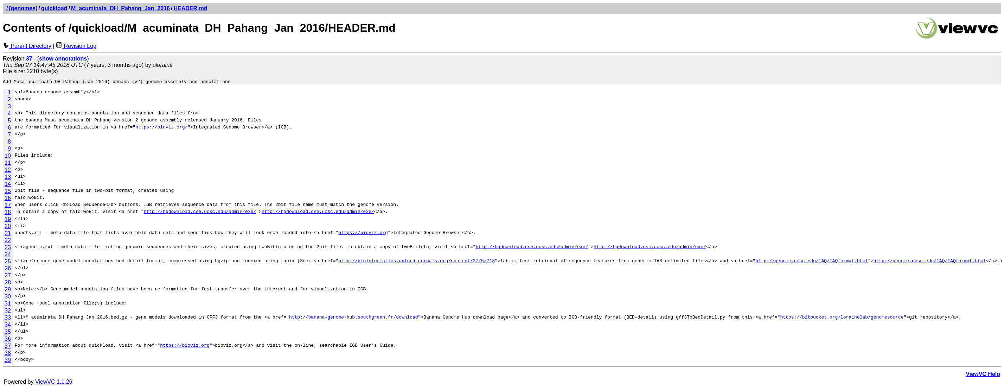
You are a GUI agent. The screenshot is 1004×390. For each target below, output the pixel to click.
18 (8, 213)
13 (8, 178)
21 (8, 234)
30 (8, 298)
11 (8, 164)
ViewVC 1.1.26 (53, 383)
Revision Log (76, 46)
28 (8, 284)
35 (8, 333)
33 (8, 319)
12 (8, 171)
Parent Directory (27, 46)
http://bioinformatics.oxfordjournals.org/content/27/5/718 (416, 262)
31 (8, 305)
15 (8, 192)
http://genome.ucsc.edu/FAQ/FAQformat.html (811, 262)
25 (8, 262)
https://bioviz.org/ (161, 129)
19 (8, 220)
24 (8, 255)
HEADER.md (190, 8)
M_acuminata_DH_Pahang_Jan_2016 (120, 8)
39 (8, 361)
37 (8, 347)
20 (8, 227)
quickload (54, 8)
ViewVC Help (983, 375)
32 (8, 312)
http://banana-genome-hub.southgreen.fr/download (353, 319)
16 (8, 199)
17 (8, 206)
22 (8, 241)
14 (8, 185)
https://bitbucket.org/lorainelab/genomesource (841, 319)
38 (8, 354)
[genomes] (23, 8)
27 (8, 276)
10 (8, 157)
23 (8, 248)
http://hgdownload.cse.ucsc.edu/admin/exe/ (199, 213)
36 (8, 340)
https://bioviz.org (363, 234)
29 (8, 291)
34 (8, 326)
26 (8, 269)
